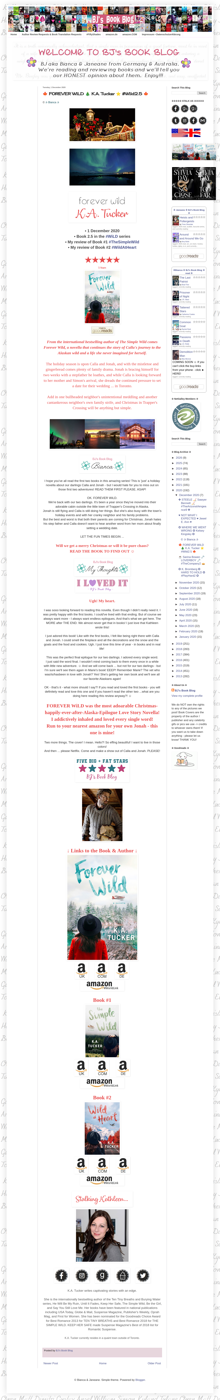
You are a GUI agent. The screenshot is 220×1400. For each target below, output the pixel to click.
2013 (179, 676)
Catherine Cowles (188, 314)
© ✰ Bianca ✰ (188, 539)
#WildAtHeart (124, 247)
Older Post (154, 1363)
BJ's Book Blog (185, 690)
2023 (179, 474)
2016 (179, 660)
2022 (179, 479)
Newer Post (51, 1363)
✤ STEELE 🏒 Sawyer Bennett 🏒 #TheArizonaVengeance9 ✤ (192, 504)
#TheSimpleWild (124, 242)
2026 (179, 457)
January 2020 (188, 636)
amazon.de (111, 34)
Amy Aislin (185, 242)
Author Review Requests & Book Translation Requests (51, 34)
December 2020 (189, 495)
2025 (179, 463)
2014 (179, 670)
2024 (179, 468)
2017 (179, 654)
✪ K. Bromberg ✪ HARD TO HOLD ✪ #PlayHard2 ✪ (191, 572)
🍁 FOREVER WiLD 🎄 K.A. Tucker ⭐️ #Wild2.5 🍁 (191, 548)
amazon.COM (129, 34)
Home (14, 34)
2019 (179, 643)
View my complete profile (187, 695)
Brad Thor (185, 285)
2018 (179, 649)
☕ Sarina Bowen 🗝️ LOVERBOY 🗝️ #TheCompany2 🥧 (191, 560)
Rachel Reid (186, 329)
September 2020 (190, 593)
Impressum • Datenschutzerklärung (161, 34)
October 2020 (188, 588)
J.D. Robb (185, 344)
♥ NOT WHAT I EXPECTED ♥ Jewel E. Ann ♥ (192, 519)
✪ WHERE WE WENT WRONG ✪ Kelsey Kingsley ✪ (192, 531)
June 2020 (186, 609)
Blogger (140, 1379)
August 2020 (187, 598)
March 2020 (187, 626)
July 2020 (185, 604)
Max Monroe (186, 359)
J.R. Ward (185, 300)
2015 (179, 665)
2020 (179, 490)
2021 (179, 484)
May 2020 (185, 615)
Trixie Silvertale (187, 224)
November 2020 (189, 582)
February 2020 (188, 631)
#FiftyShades (93, 34)
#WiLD (112, 236)
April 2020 (186, 620)
